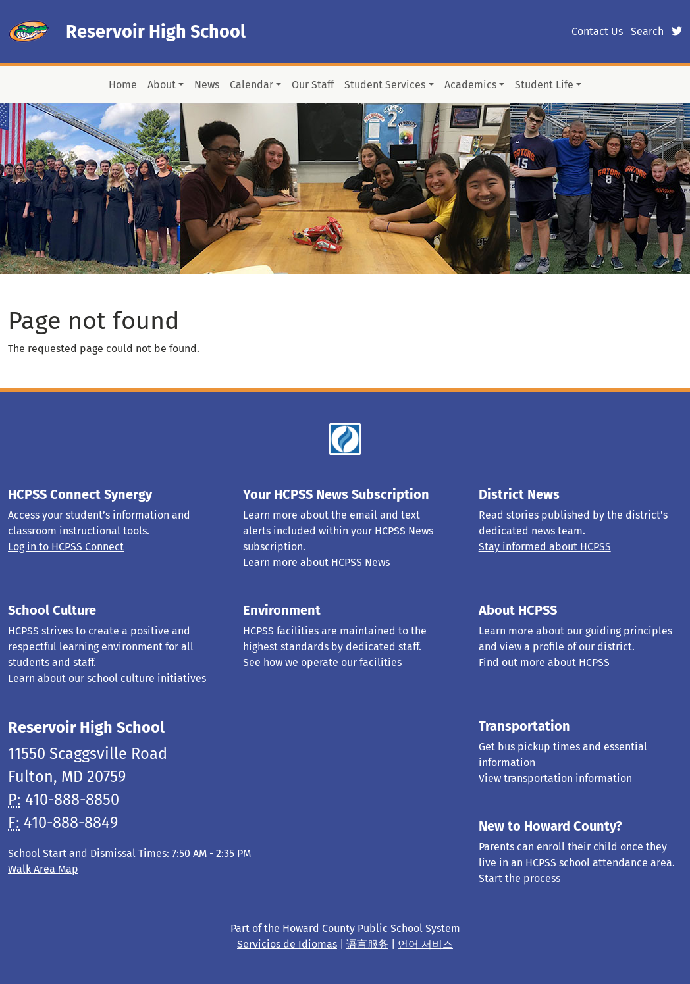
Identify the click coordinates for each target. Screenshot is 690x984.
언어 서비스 (425, 944)
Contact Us (597, 31)
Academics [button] (470, 84)
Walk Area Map (43, 869)
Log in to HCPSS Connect (66, 546)
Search (647, 31)
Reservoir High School (156, 31)
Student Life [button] (544, 84)
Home (123, 84)
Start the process (519, 878)
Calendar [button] (251, 84)
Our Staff (313, 84)
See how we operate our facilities (322, 662)
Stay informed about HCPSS (545, 546)
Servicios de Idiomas (287, 944)
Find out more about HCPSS (544, 662)
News (206, 84)
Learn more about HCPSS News (316, 562)
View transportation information (555, 778)
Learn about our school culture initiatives (107, 678)
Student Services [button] (384, 84)
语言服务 (367, 944)
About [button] (161, 84)
